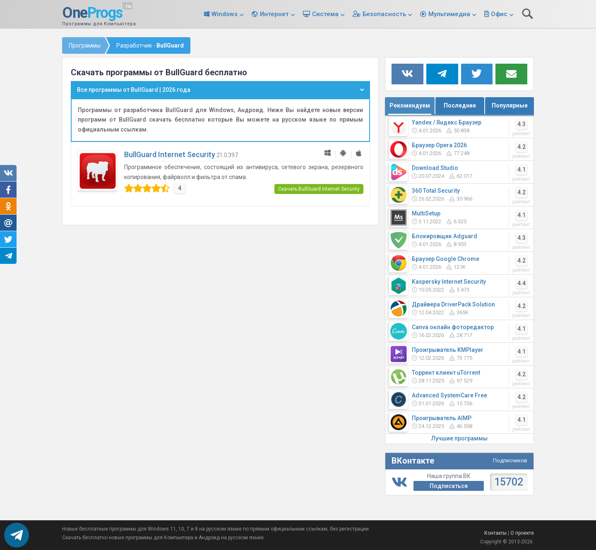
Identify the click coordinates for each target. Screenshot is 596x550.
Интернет (274, 14)
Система (325, 14)
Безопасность (384, 14)
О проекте (522, 533)
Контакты (495, 533)
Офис (499, 14)
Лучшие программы (459, 438)
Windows (224, 14)
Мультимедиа (449, 14)
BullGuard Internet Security (169, 154)
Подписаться (449, 486)
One (92, 13)
